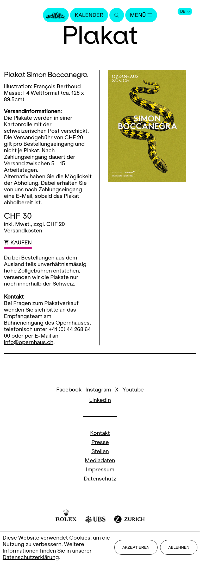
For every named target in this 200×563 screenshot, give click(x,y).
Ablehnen (178, 547)
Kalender (89, 15)
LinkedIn (100, 400)
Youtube (133, 390)
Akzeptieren (135, 547)
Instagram (98, 390)
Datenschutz (100, 479)
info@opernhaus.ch (28, 342)
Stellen (100, 451)
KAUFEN (18, 242)
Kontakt (100, 433)
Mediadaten (100, 460)
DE (185, 11)
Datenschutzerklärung (31, 557)
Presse (100, 442)
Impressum (100, 469)
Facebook (69, 390)
